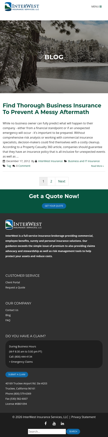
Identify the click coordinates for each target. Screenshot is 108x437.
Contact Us (11, 310)
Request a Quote (15, 287)
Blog (8, 315)
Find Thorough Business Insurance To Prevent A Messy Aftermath (52, 108)
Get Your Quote (54, 205)
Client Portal (12, 282)
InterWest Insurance (50, 161)
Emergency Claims (22, 361)
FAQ (7, 320)
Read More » (97, 166)
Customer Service (22, 276)
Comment (24, 166)
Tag (9, 166)
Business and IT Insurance (84, 161)
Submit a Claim (16, 374)
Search (73, 431)
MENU (96, 6)
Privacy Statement (83, 417)
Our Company (18, 303)
